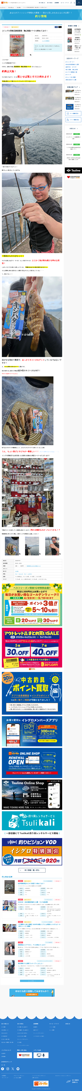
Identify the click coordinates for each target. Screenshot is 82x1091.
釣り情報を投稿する (72, 1081)
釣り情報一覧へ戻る (32, 870)
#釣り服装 (68, 69)
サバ (25, 573)
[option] (12, 546)
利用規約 (4, 1075)
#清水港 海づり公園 (71, 80)
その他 (16, 571)
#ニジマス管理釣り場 (71, 72)
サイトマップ (5, 1077)
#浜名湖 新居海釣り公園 (72, 64)
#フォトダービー (70, 62)
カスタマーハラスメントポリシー (63, 1075)
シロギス (30, 573)
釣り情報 (18, 7)
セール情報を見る (72, 113)
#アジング (68, 74)
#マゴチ (74, 67)
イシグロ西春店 (45, 40)
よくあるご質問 (17, 1077)
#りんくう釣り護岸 (71, 77)
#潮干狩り (68, 67)
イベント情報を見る (73, 120)
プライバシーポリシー (19, 1075)
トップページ (2, 7)
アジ (16, 573)
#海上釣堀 (75, 69)
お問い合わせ (35, 1077)
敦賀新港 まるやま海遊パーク (34, 566)
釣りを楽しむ (11, 7)
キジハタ (21, 573)
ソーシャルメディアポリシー (39, 1075)
